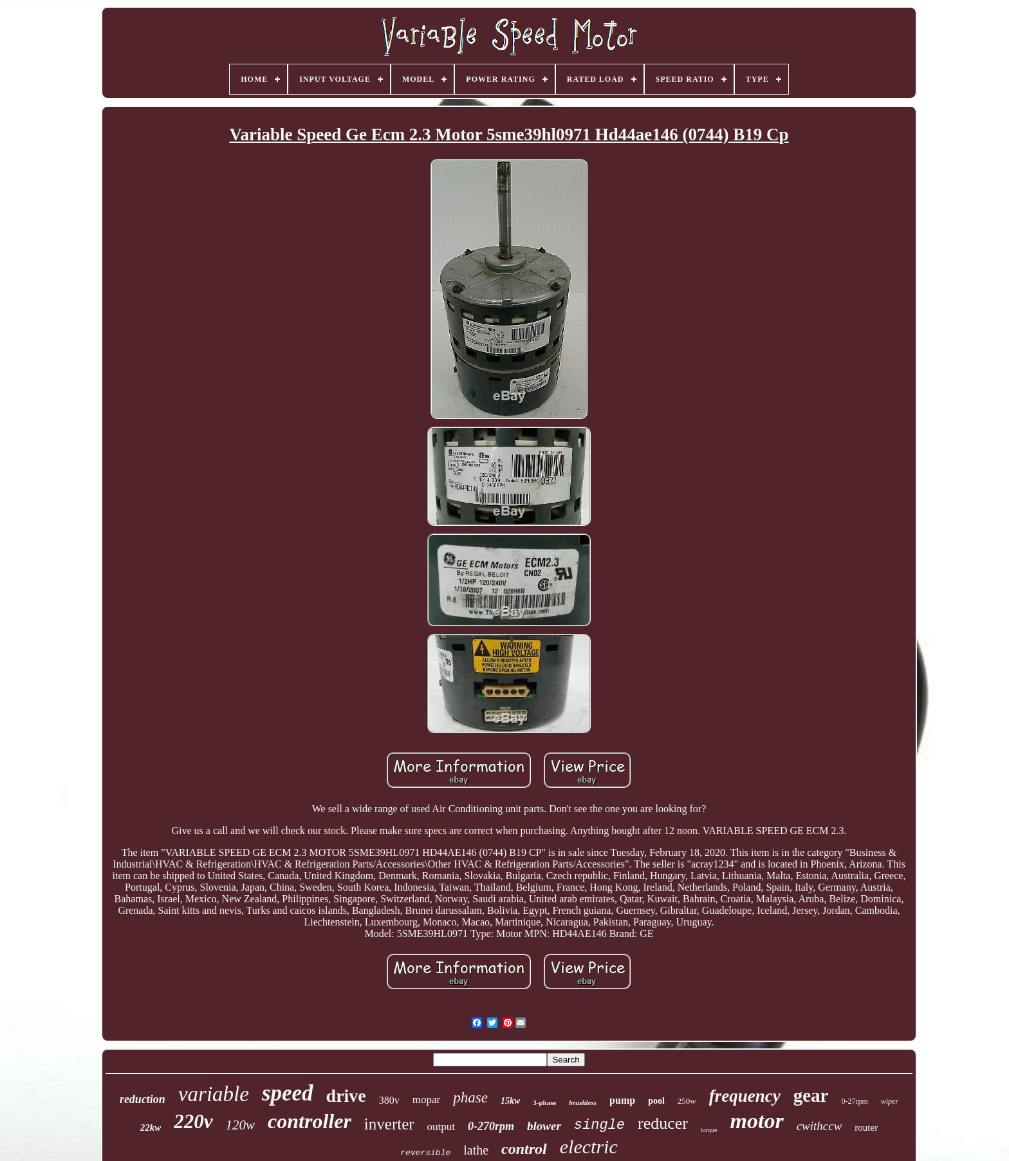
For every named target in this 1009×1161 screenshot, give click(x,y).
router (866, 1127)
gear (811, 1095)
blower (544, 1126)
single (599, 1125)
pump (622, 1100)
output (441, 1126)
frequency (745, 1096)
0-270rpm (491, 1126)
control (524, 1148)
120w (240, 1125)
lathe (475, 1150)
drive (346, 1096)
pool (656, 1101)
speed (287, 1093)
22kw (151, 1127)
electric (589, 1146)
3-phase (544, 1102)
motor (757, 1121)
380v (389, 1100)
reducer (663, 1123)
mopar (426, 1099)
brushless (583, 1102)
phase (470, 1098)
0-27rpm (854, 1101)
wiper (889, 1101)
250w (687, 1101)
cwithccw (819, 1126)
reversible (425, 1153)
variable (213, 1094)
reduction (142, 1099)
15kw (510, 1101)
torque (709, 1129)
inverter (389, 1124)
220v (193, 1121)
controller (309, 1121)
